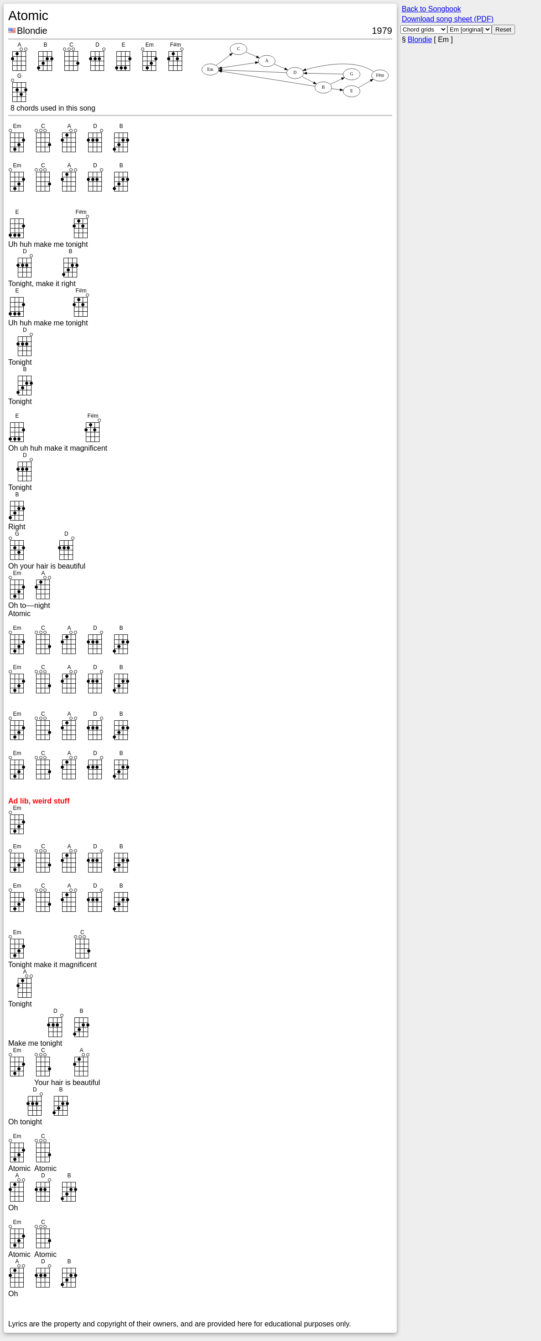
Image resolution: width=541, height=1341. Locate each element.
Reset (503, 29)
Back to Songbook (431, 9)
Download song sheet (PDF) (448, 19)
